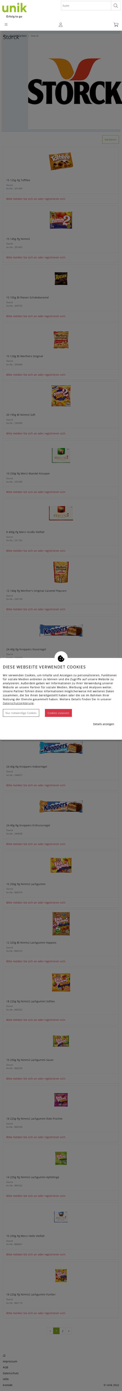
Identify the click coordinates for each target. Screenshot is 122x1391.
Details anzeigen (103, 724)
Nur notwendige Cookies (21, 713)
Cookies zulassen (58, 713)
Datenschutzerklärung (18, 703)
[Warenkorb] (115, 25)
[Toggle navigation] (6, 25)
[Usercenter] (60, 25)
